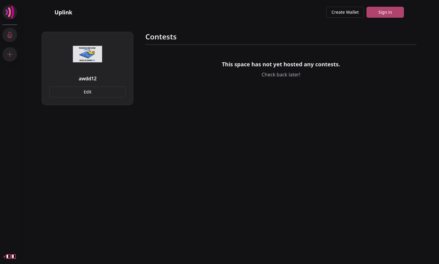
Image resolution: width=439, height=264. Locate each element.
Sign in (385, 12)
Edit (88, 92)
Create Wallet (345, 12)
